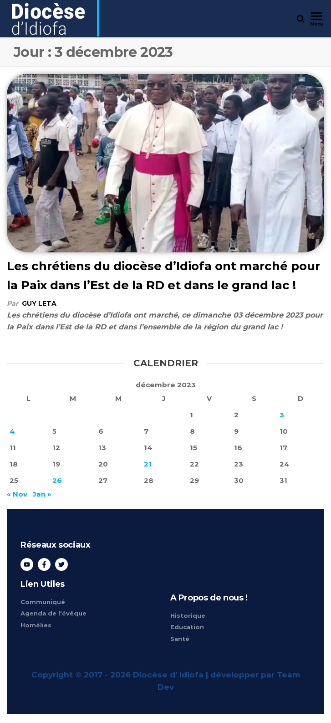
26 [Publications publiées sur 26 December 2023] (57, 480)
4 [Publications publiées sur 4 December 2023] (12, 431)
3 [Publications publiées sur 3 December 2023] (282, 414)
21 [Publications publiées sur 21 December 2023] (148, 464)
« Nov (17, 494)
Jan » (42, 494)
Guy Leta (39, 303)
